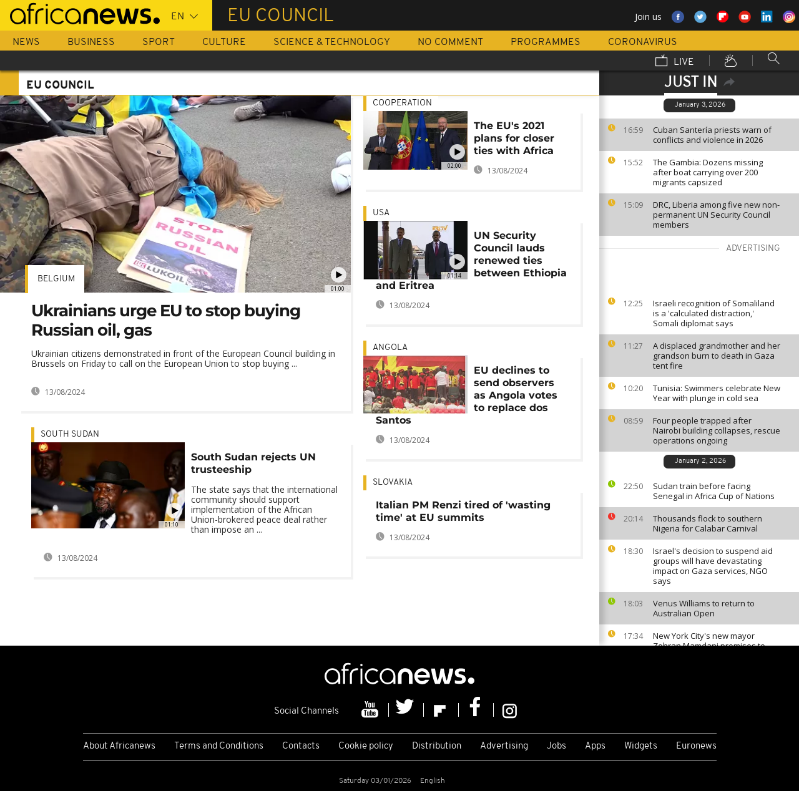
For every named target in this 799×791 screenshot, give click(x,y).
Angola (390, 347)
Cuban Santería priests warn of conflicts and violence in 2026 (712, 135)
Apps (595, 746)
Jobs (556, 746)
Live (674, 61)
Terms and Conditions (218, 746)
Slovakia (393, 482)
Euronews (696, 746)
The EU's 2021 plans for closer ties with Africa (514, 138)
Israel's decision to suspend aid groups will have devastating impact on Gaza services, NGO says (713, 566)
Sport (158, 42)
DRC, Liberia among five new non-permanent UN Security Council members (716, 215)
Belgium (56, 279)
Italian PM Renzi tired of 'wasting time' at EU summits (463, 511)
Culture (224, 42)
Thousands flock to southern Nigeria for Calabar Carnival (707, 523)
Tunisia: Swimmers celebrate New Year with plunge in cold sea (716, 393)
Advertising (504, 746)
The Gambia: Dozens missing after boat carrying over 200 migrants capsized (708, 172)
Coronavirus (642, 42)
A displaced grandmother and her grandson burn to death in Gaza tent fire (716, 356)
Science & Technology (331, 42)
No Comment (450, 42)
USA (381, 213)
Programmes (546, 42)
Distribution (436, 746)
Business (91, 42)
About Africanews (119, 746)
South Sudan (70, 434)
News (26, 42)
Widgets (640, 746)
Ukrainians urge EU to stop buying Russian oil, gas (165, 320)
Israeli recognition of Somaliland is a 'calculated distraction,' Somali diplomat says (714, 313)
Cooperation (402, 103)
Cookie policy (365, 746)
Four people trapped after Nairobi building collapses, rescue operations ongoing (716, 430)
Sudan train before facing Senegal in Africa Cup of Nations (714, 491)
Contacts (301, 746)
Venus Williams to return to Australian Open (704, 608)
